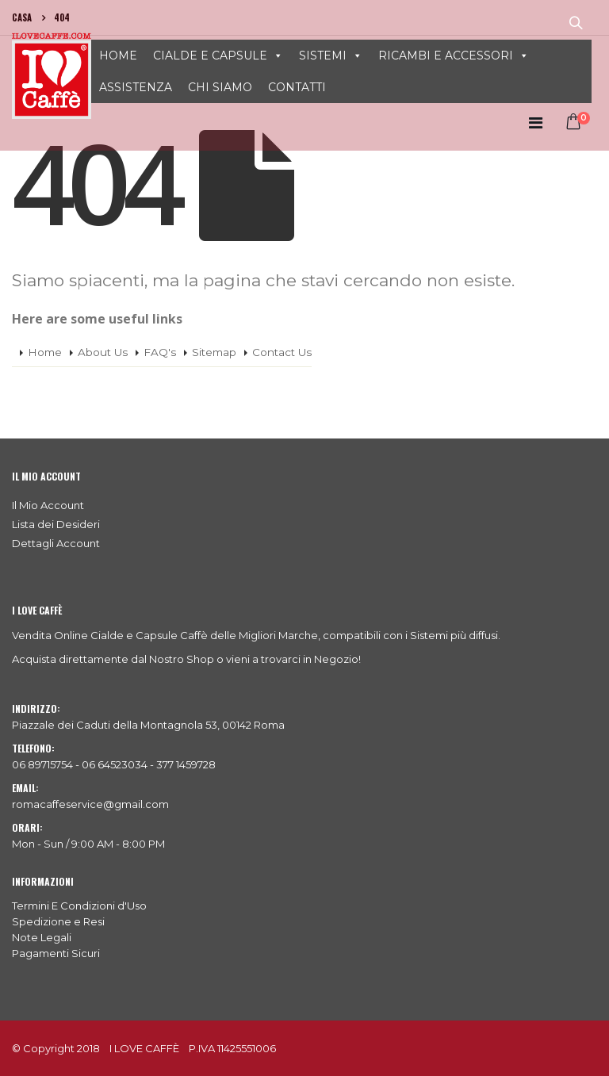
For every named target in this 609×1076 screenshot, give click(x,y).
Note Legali (41, 937)
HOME (118, 55)
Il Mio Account (48, 505)
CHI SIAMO (220, 87)
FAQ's (160, 352)
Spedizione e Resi (58, 921)
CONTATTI (297, 87)
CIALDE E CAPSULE (210, 55)
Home (45, 352)
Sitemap (214, 352)
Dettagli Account (56, 543)
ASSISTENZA (135, 87)
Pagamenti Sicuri (56, 953)
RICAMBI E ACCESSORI (445, 55)
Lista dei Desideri (56, 524)
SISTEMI (323, 55)
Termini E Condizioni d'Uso (79, 905)
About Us (103, 352)
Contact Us (282, 352)
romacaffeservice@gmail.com (90, 804)
